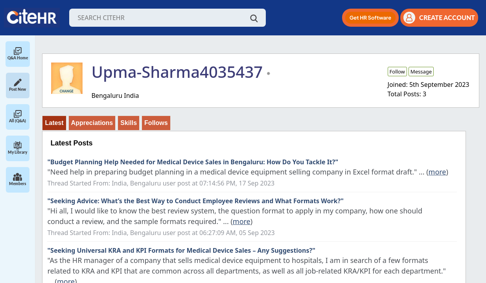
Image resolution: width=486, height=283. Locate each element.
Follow (397, 71)
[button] (370, 18)
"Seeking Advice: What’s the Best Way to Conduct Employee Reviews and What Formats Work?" (195, 201)
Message (421, 71)
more (437, 171)
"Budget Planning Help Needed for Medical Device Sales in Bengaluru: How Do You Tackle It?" (192, 162)
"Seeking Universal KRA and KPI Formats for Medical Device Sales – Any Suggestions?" (181, 250)
